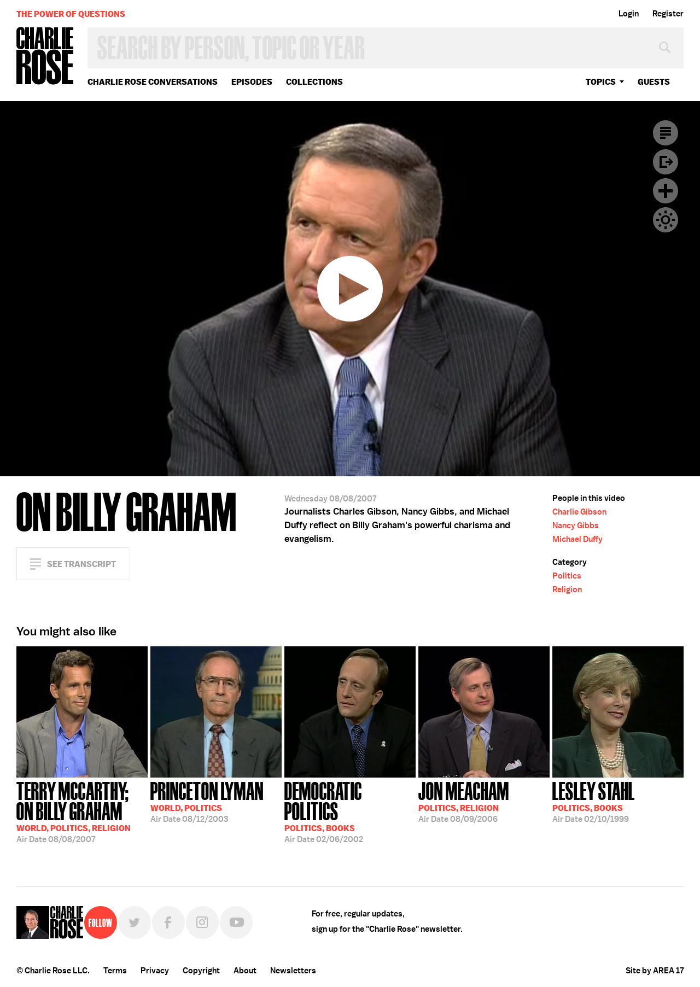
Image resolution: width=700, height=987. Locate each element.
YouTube (236, 922)
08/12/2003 (207, 801)
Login (629, 13)
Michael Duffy (577, 539)
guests (654, 82)
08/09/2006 (463, 801)
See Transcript (81, 564)
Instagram (202, 922)
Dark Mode (665, 219)
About (245, 970)
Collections (314, 82)
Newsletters (293, 970)
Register (668, 13)
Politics (566, 575)
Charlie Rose (45, 56)
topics (601, 82)
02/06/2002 (350, 811)
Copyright (201, 970)
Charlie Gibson (579, 511)
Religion (567, 589)
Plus (665, 190)
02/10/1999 (593, 801)
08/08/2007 (82, 811)
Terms (115, 970)
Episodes (251, 82)
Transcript (665, 132)
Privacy (155, 970)
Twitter (134, 922)
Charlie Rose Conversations (153, 82)
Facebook (168, 922)
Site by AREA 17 (655, 970)
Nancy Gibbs (575, 525)
